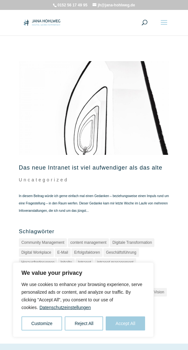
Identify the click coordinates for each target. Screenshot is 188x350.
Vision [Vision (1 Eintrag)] (159, 292)
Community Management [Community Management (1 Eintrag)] (42, 242)
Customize (42, 323)
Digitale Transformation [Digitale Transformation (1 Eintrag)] (132, 242)
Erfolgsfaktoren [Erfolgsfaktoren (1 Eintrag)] (87, 252)
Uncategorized (44, 179)
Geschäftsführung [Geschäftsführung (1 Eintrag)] (121, 252)
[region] (83, 299)
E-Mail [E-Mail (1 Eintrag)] (62, 252)
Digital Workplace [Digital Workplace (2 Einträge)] (36, 252)
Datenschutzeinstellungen (65, 307)
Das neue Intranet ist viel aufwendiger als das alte (90, 167)
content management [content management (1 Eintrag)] (88, 242)
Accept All (125, 323)
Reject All (84, 323)
